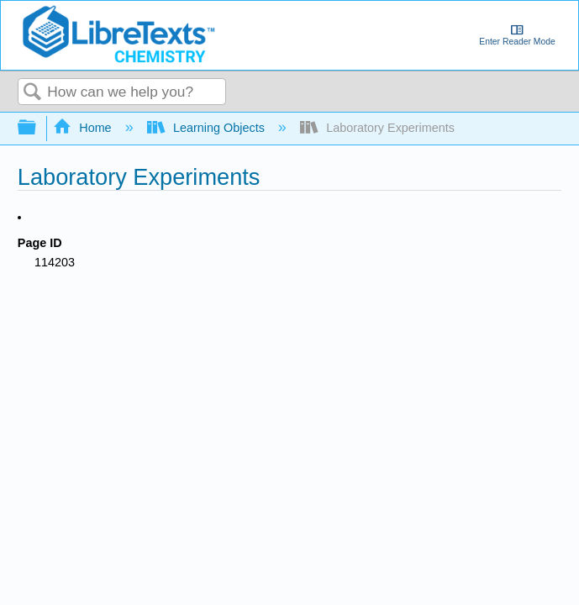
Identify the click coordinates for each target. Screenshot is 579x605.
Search (33, 93)
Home (84, 127)
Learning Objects (207, 127)
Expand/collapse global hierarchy (37, 128)
